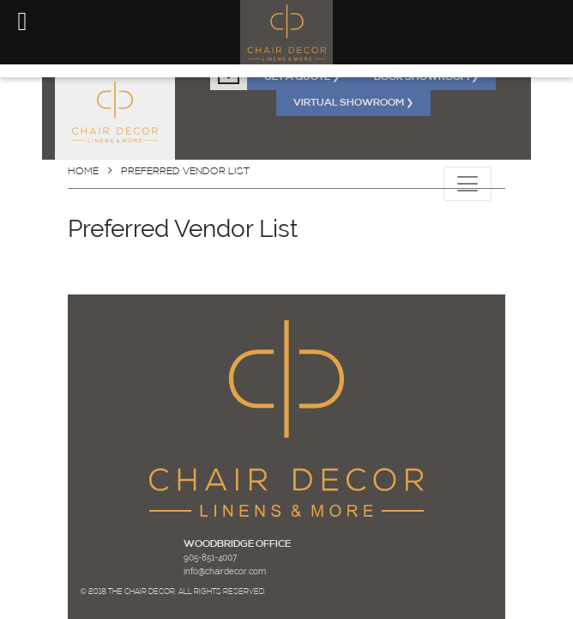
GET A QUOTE (302, 77)
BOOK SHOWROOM (426, 77)
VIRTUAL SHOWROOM (353, 103)
